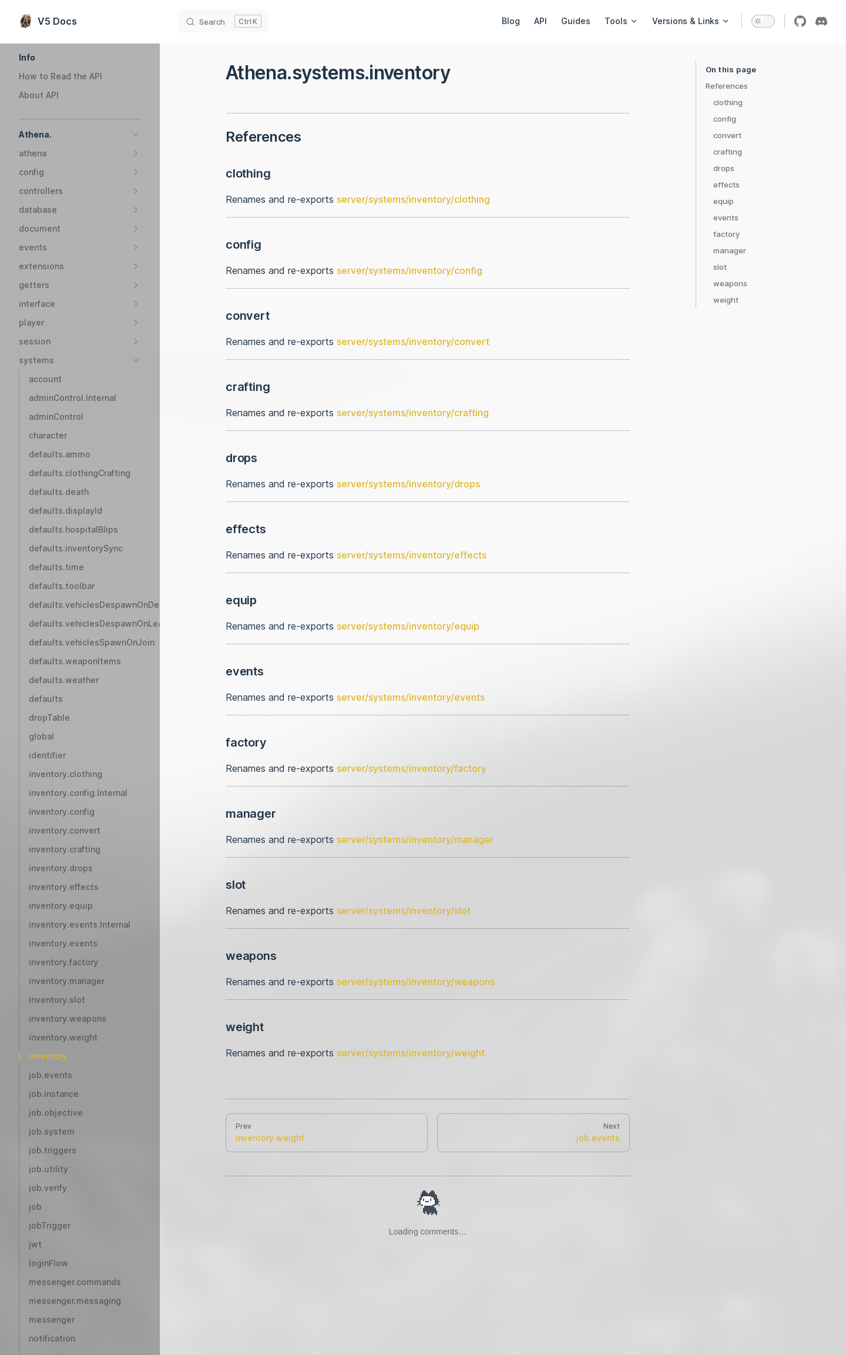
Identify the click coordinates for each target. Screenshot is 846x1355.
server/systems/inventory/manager (415, 839)
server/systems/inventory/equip (408, 626)
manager (729, 250)
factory (726, 234)
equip (723, 201)
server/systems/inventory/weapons (416, 982)
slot (720, 267)
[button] (80, 57)
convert (727, 135)
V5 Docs (48, 21)
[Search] (223, 21)
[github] (800, 21)
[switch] (763, 21)
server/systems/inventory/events (411, 697)
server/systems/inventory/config (409, 270)
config (724, 118)
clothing (728, 102)
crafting (727, 151)
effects (726, 184)
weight (725, 300)
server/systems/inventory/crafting (413, 413)
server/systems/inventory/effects (411, 555)
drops (723, 168)
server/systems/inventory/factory (411, 768)
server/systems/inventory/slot (404, 910)
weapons (730, 283)
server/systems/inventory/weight (411, 1053)
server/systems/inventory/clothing (413, 199)
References (727, 86)
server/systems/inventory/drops (408, 484)
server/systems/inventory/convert (413, 341)
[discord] (821, 21)
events (725, 217)
